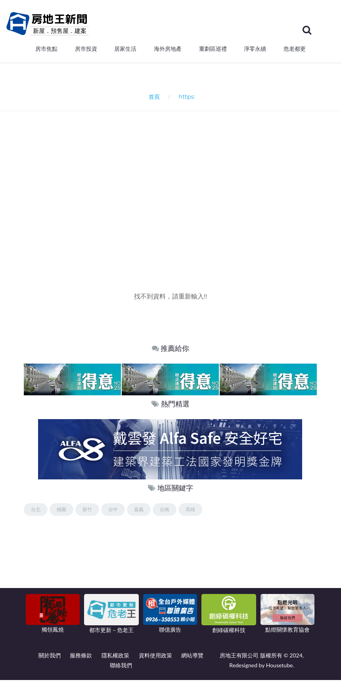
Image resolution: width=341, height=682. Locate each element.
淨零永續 (255, 50)
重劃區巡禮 (213, 50)
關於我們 (49, 657)
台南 (164, 511)
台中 (113, 511)
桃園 (61, 511)
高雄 (190, 511)
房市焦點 (46, 50)
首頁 (153, 98)
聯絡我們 (121, 667)
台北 (35, 511)
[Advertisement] (182, 204)
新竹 (87, 511)
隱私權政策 (115, 657)
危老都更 (295, 50)
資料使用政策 (155, 657)
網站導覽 (192, 657)
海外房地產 (168, 50)
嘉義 (139, 511)
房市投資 (86, 50)
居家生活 (125, 50)
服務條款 (81, 657)
